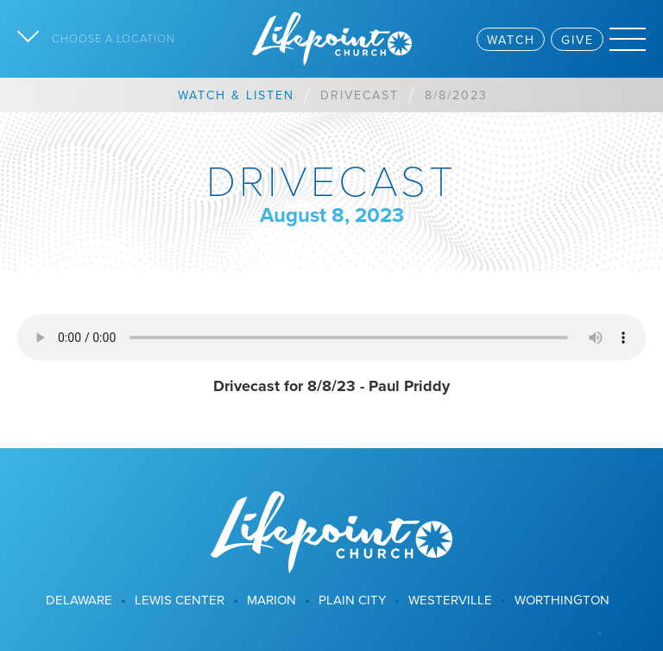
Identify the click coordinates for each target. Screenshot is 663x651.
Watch (511, 39)
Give (577, 39)
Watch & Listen (236, 95)
